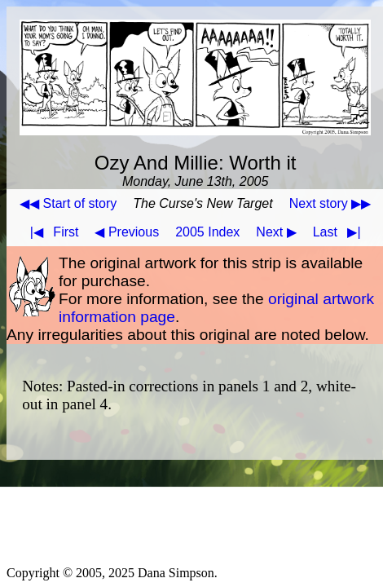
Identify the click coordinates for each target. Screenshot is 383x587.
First (51, 231)
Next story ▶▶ (330, 203)
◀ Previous (127, 232)
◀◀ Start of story (68, 203)
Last (340, 231)
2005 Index (207, 232)
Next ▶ (276, 232)
